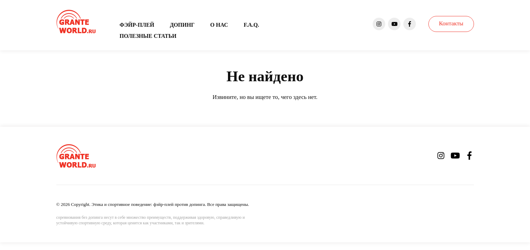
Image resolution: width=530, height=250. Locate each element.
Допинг (182, 25)
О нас (219, 25)
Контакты (451, 23)
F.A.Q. (251, 25)
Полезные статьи (148, 36)
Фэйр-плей (137, 25)
